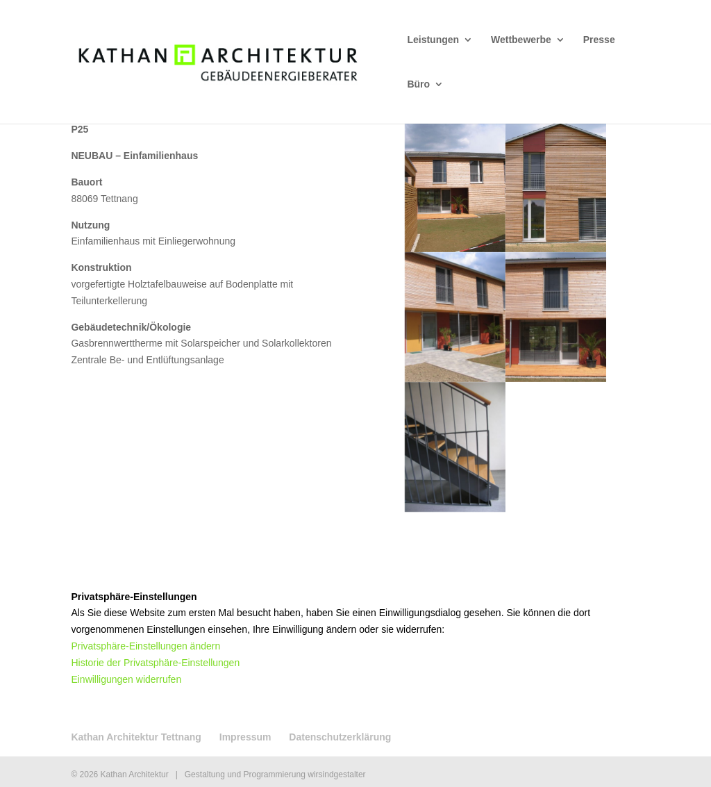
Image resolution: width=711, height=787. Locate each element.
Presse (599, 40)
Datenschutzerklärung (340, 737)
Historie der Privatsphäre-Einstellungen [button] (155, 662)
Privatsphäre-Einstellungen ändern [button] (145, 646)
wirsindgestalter (336, 774)
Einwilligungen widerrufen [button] (126, 679)
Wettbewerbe (521, 40)
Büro (418, 84)
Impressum (245, 737)
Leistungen (433, 40)
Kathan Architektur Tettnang (136, 737)
